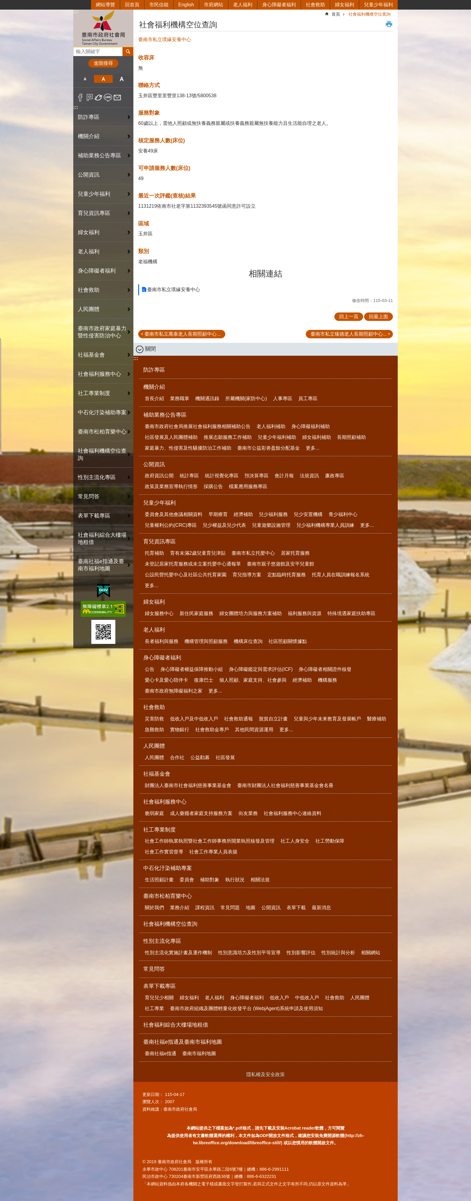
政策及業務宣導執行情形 (171, 486)
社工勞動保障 (329, 840)
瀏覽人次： (152, 1101)
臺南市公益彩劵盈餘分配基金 (268, 448)
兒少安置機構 (308, 514)
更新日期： (152, 1094)
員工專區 (308, 398)
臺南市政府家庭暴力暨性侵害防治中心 (102, 332)
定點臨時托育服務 (286, 574)
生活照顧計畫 (159, 879)
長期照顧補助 (351, 437)
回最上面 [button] (378, 316)
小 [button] (85, 79)
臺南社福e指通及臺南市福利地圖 (182, 1042)
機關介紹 (154, 387)
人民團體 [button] (88, 309)
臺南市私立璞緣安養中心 (173, 289)
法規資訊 (309, 475)
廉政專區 (334, 475)
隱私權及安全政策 (265, 1074)
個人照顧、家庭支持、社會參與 (253, 680)
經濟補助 (243, 514)
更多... (312, 448)
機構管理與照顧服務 (206, 641)
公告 (149, 669)
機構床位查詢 (248, 641)
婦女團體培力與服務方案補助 (250, 613)
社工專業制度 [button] (94, 393)
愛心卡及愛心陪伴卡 (166, 680)
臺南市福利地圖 (199, 1053)
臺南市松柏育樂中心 (167, 896)
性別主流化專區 (162, 941)
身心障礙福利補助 (310, 426)
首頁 (336, 14)
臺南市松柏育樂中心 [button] (102, 432)
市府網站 (213, 4)
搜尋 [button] (128, 51)
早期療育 (218, 514)
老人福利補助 (271, 426)
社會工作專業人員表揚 (213, 851)
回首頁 (132, 4)
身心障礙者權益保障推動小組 (191, 669)
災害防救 (154, 718)
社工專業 (154, 1008)
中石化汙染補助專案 (167, 868)
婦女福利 (344, 4)
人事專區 (282, 398)
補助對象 (209, 879)
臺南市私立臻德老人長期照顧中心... (349, 333)
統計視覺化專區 (222, 475)
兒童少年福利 (378, 4)
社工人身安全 (295, 840)
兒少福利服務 (273, 514)
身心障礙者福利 (279, 4)
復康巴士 (203, 680)
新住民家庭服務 (196, 613)
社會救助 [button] (88, 290)
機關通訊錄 (207, 398)
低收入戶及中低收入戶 (194, 718)
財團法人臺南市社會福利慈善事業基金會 (188, 785)
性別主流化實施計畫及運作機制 (178, 952)
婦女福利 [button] (88, 232)
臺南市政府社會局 (103, 28)
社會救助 (315, 4)
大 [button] (122, 79)
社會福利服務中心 (165, 802)
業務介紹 (179, 907)
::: (75, 11)
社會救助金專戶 (212, 729)
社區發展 (225, 757)
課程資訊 (204, 907)
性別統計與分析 (338, 952)
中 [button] (103, 79)
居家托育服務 (295, 553)
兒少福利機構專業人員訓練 (325, 525)
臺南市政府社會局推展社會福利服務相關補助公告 (198, 426)
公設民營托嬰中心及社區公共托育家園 (185, 574)
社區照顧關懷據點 (288, 641)
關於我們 (154, 907)
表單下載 (296, 907)
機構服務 (327, 680)
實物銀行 (179, 729)
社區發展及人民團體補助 (171, 437)
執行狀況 (235, 879)
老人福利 (242, 4)
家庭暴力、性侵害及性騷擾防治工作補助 (188, 448)
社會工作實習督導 (164, 851)
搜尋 (78, 50)
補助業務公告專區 (165, 415)
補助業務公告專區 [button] (99, 155)
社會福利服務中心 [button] (99, 374)
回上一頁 (348, 316)
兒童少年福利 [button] (94, 194)
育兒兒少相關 (159, 997)
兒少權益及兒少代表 (224, 525)
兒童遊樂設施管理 (271, 525)
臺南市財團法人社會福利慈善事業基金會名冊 (285, 785)
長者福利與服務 (161, 641)
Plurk (89, 97)
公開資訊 (154, 464)
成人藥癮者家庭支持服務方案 (201, 813)
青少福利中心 (343, 514)
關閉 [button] (150, 349)
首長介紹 (154, 398)
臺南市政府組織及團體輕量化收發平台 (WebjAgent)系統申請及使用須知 (246, 1008)
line (108, 97)
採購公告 (213, 486)
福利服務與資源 (304, 613)
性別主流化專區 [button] (97, 477)
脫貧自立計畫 (273, 718)
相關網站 (370, 952)
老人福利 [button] (88, 252)
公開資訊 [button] (88, 175)
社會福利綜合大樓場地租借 (102, 538)
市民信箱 (159, 4)
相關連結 (265, 273)
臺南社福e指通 (160, 1053)
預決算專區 (257, 475)
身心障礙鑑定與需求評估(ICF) (261, 669)
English (186, 4)
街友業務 (248, 813)
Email (117, 97)
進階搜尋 (103, 63)
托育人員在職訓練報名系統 (340, 574)
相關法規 (260, 879)
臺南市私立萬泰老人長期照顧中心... (182, 333)
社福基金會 (156, 774)
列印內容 (389, 24)
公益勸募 (200, 757)
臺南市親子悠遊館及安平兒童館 (280, 563)
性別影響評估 (301, 952)
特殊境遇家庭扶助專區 (351, 613)
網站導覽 (105, 4)
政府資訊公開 (159, 475)
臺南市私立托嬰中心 (253, 553)
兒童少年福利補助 (277, 437)
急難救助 (154, 729)
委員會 (187, 879)
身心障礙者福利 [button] (97, 271)
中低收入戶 (307, 997)
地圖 (250, 907)
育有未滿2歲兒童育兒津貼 (198, 553)
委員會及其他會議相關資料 (173, 514)
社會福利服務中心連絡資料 (292, 813)
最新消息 (321, 907)
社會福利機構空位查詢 (102, 454)
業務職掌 (179, 398)
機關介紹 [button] (88, 136)
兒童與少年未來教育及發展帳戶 (327, 718)
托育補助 (154, 553)
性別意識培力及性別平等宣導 (249, 952)
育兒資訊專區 (159, 542)
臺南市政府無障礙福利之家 (173, 690)
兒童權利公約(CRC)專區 (171, 525)
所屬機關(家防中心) (246, 398)
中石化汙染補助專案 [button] (102, 412)
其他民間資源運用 (254, 729)
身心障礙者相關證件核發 (325, 669)
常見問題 (230, 907)
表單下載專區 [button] (94, 516)
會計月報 (284, 475)
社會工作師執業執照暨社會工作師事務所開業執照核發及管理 (210, 840)
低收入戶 (279, 997)
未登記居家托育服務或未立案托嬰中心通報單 (193, 563)
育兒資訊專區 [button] (94, 213)
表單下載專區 (159, 986)
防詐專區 (88, 117)
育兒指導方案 (246, 574)
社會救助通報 (238, 718)
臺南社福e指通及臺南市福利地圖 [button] (101, 565)
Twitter (98, 97)
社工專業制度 (159, 830)
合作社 (177, 757)
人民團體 (154, 746)
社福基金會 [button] (91, 355)
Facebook (80, 97)
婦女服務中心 (159, 613)
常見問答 (88, 496)
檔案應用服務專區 (248, 486)
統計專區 (189, 475)
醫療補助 (376, 718)
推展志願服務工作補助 (228, 437)
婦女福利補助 (316, 437)
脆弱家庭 (154, 813)
